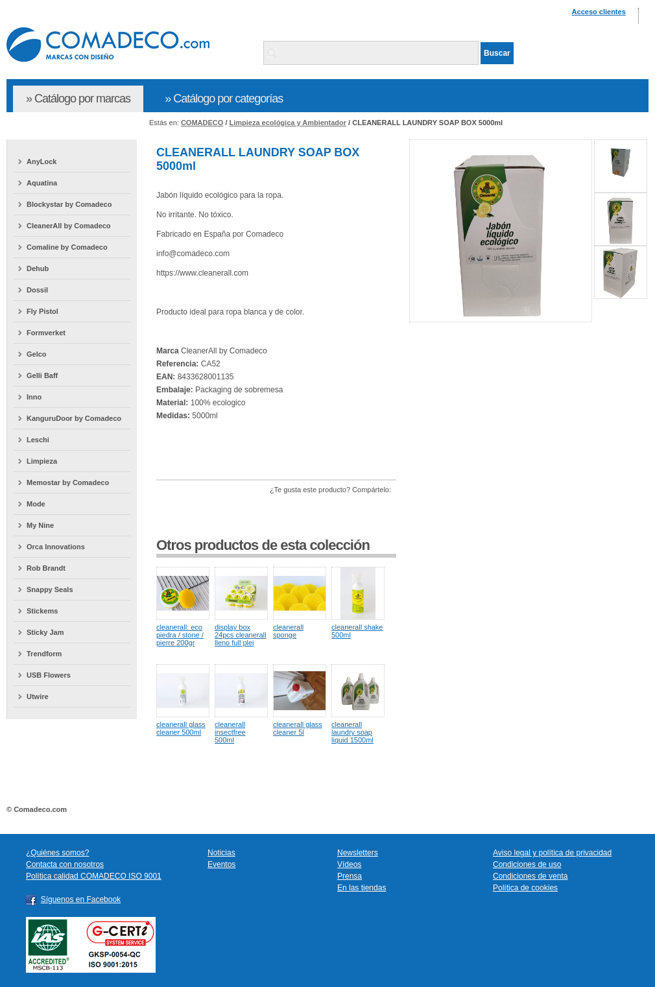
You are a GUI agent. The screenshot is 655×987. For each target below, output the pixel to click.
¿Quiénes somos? (57, 852)
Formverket (46, 333)
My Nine (40, 525)
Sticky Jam (45, 632)
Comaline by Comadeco (67, 247)
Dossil (37, 290)
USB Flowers (49, 675)
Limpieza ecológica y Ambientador (288, 122)
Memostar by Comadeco (68, 482)
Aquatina (42, 183)
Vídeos (349, 864)
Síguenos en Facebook (81, 899)
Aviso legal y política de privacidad (552, 852)
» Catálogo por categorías (224, 98)
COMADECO (202, 122)
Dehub (38, 268)
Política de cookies (525, 887)
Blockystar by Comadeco (69, 204)
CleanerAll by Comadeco (69, 226)
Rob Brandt (46, 568)
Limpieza (42, 461)
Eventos (221, 864)
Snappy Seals (50, 589)
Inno (34, 397)
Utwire (38, 696)
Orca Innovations (56, 547)
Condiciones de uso (527, 864)
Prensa (349, 876)
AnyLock (41, 161)
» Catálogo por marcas (78, 98)
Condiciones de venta (530, 876)
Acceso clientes (599, 12)
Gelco (37, 354)
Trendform (44, 654)
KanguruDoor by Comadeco (74, 418)
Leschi (38, 440)
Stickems (42, 611)
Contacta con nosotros (65, 864)
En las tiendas (361, 887)
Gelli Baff (42, 375)
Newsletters (357, 852)
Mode (36, 504)
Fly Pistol (42, 311)
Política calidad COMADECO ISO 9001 (93, 876)
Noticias (221, 852)
